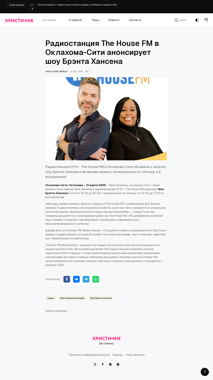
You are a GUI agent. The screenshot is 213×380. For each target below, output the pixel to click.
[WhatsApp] (95, 279)
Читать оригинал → (57, 311)
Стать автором (135, 355)
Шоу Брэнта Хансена (101, 298)
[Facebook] (66, 279)
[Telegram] (86, 279)
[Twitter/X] (95, 364)
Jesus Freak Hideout (56, 71)
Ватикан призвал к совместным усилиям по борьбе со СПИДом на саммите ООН (77, 4)
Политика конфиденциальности (89, 355)
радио (51, 298)
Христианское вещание (72, 298)
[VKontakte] (110, 364)
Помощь (117, 355)
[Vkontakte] (76, 279)
